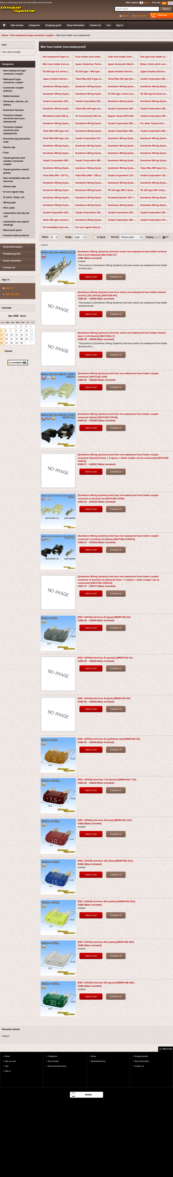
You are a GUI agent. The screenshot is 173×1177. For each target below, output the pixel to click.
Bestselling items (98, 1061)
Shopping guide (11, 253)
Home (7, 1056)
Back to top (167, 1049)
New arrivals (53, 1061)
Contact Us (9, 267)
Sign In (125, 16)
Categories (52, 1056)
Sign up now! (140, 16)
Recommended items (57, 1066)
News (93, 1056)
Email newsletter (12, 260)
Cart (6, 1066)
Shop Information (12, 246)
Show (45, 237)
